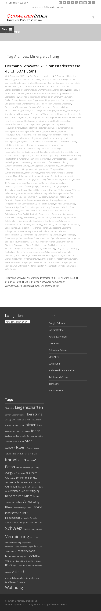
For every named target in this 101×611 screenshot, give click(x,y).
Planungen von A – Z (31, 197)
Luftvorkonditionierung (14, 172)
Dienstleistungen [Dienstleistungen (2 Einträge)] (32, 487)
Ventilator (58, 255)
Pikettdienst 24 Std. (13, 197)
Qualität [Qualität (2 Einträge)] (29, 561)
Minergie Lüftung (20, 176)
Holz (34, 134)
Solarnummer (11, 228)
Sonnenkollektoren (42, 238)
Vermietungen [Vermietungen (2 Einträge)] (33, 448)
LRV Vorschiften (39, 162)
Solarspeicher (11, 231)
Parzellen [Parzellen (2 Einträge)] (34, 518)
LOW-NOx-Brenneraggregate (55, 159)
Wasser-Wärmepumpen (67, 258)
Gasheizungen (73, 110)
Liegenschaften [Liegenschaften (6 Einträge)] (29, 407)
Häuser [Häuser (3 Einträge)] (9, 507)
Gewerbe (38, 76)
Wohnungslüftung (52, 266)
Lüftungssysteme (41, 169)
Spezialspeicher (74, 238)
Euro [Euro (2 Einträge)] (28, 431)
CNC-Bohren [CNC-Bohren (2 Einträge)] (23, 454)
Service (58, 203)
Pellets (30, 193)
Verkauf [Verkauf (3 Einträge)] (31, 460)
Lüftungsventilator (56, 169)
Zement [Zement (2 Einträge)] (34, 522)
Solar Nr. (65, 207)
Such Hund (54, 363)
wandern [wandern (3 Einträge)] (10, 447)
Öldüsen (45, 183)
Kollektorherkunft (51, 141)
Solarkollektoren (12, 224)
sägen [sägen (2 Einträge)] (15, 565)
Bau (31, 76)
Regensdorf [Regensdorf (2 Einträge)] (26, 543)
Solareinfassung (29, 217)
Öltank (24, 190)
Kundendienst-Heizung (71, 155)
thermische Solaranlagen (45, 252)
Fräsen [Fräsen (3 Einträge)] (38, 546)
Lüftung (26, 165)
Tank (58, 248)
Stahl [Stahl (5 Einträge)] (29, 440)
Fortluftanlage (36, 110)
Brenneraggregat (12, 89)
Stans (28, 245)
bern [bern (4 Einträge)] (24, 513)
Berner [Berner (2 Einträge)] (13, 561)
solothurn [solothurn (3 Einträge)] (31, 473)
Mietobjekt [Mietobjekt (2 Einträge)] (9, 408)
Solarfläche (71, 217)
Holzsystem (24, 138)
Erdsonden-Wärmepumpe (16, 107)
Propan (44, 197)
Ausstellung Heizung (40, 79)
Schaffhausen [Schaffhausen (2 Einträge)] (10, 582)
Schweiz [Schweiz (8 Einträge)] (13, 528)
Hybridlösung (26, 141)
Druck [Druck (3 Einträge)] (8, 565)
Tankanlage (73, 248)
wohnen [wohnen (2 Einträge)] (30, 420)
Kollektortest (10, 145)
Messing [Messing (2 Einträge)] (38, 565)
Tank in (64, 248)
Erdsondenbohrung (61, 107)
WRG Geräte (10, 269)
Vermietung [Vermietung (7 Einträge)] (17, 536)
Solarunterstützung (13, 234)
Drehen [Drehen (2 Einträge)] (8, 551)
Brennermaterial (45, 89)
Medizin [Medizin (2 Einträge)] (19, 467)
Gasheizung (61, 110)
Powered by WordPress (16, 604)
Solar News (55, 207)
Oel (52, 176)
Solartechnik (37, 231)
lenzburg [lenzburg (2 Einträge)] (9, 502)
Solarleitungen (60, 224)
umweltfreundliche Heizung (41, 255)
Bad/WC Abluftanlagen (59, 79)
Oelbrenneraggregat (64, 176)
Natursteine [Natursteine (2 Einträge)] (10, 478)
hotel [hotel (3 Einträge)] (36, 496)
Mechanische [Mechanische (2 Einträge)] (18, 436)
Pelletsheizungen (55, 193)
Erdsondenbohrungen (14, 110)
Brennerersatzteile (29, 89)
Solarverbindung (29, 234)
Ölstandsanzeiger (12, 190)
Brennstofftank (68, 93)
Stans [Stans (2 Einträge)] (24, 420)
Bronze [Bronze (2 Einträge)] (8, 573)
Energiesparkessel (13, 103)
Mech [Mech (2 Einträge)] (35, 478)
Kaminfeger (38, 141)
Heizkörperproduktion (71, 117)
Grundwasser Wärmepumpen (43, 114)
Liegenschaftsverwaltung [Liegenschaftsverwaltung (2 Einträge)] (15, 578)
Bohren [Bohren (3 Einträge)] (20, 477)
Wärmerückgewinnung (15, 258)
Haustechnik (75, 114)
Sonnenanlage (69, 234)
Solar (22, 207)
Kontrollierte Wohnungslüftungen (46, 155)
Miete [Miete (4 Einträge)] (28, 496)
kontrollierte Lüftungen (68, 152)
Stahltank (9, 245)
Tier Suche (54, 383)
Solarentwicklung (58, 217)
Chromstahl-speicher (28, 97)
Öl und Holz (67, 179)
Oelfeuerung (10, 179)
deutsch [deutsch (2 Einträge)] (37, 482)
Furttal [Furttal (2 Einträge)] (27, 436)
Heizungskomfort (29, 128)
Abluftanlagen (11, 79)
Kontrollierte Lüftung (48, 152)
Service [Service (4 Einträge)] (37, 507)
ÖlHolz (54, 186)
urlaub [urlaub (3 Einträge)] (15, 482)
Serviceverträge (12, 207)
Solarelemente (43, 217)
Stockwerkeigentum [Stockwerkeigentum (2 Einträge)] (22, 508)
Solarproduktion (25, 228)
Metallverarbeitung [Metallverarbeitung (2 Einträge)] (13, 543)
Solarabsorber (45, 214)
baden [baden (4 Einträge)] (35, 431)
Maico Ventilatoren (48, 172)
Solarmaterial (73, 224)
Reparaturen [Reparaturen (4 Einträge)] (14, 496)
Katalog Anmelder (58, 336)
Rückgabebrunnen (13, 203)
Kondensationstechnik (14, 152)
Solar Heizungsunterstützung (37, 207)
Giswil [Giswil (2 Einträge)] (40, 529)
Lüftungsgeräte (36, 165)
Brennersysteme (39, 93)
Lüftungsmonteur (12, 169)
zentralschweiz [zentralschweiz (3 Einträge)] (26, 551)
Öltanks (31, 190)
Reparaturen (20, 200)
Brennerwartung (54, 93)
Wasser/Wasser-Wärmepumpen (18, 262)
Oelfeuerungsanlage (25, 179)
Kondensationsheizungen (51, 148)
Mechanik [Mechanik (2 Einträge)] (34, 537)
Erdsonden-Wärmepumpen (40, 107)
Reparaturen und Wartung (38, 200)
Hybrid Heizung (55, 138)
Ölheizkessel (45, 186)
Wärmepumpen (70, 255)
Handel (46, 76)
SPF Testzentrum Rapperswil (17, 241)
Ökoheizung (40, 179)
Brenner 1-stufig (73, 83)
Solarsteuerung (24, 231)
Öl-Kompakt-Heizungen (15, 183)
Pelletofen (22, 193)
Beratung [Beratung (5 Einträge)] (35, 414)
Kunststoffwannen (26, 159)
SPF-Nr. (34, 241)
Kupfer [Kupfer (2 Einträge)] (21, 487)
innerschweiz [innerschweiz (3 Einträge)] (13, 513)
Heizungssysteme (58, 131)
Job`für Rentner (56, 329)
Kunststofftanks (11, 159)
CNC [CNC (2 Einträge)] (40, 522)
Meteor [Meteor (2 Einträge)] (31, 565)
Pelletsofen (68, 193)
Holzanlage (41, 134)
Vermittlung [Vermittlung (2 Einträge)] (19, 522)
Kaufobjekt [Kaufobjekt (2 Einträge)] (20, 561)
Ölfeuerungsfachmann (14, 186)
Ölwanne (53, 190)
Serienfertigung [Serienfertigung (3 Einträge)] (30, 491)
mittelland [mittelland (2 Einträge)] (17, 502)
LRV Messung (26, 162)
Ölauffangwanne (33, 183)
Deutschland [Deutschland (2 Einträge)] (18, 425)
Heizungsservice (12, 131)
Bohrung (51, 83)
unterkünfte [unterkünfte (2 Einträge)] (24, 482)
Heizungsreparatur (46, 128)
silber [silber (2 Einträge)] (41, 436)
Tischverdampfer (64, 252)
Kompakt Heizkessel (25, 145)
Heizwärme (26, 134)
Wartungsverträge (48, 258)
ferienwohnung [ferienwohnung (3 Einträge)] (14, 556)
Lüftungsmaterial (51, 165)
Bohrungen (60, 83)
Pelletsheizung (40, 193)
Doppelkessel (38, 100)
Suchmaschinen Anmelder (62, 370)
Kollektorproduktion (68, 141)
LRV (18, 162)
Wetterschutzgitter (36, 266)
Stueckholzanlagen (13, 248)
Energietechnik (28, 103)
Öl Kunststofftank (54, 179)
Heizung (21, 124)
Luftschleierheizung (13, 165)
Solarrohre (66, 228)
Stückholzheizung (39, 245)
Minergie (61, 172)
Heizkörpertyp (30, 121)
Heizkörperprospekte (14, 121)
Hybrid (45, 138)
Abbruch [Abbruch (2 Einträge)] (34, 436)
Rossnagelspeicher (58, 200)
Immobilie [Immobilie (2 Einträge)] (25, 518)
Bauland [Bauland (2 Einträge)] (8, 436)
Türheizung (10, 255)
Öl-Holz (76, 179)
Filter (27, 110)
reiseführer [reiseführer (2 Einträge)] (23, 565)
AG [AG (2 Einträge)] (6, 491)
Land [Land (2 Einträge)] (41, 487)
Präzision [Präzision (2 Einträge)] (9, 425)
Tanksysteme (28, 252)
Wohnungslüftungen (69, 266)
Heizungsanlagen (43, 124)
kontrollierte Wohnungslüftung (18, 155)
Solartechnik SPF (50, 231)
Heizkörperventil (45, 121)
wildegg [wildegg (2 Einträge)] (8, 420)
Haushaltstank (63, 114)
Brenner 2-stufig (12, 86)
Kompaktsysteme (56, 145)
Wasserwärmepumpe (42, 262)
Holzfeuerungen (54, 134)
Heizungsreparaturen (64, 128)
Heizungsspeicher (27, 131)
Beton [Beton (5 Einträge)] (10, 466)
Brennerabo (45, 86)
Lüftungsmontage (66, 165)
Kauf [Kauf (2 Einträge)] (26, 556)
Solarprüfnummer (40, 228)
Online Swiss (55, 343)
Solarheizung (38, 221)
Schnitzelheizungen (45, 203)
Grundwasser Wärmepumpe (17, 114)
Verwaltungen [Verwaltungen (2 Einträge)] (29, 467)
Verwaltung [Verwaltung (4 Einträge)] (31, 501)
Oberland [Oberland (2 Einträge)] (9, 522)
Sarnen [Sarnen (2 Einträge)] (8, 415)
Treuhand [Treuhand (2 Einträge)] (21, 582)
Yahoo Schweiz (56, 390)
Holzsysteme (35, 138)
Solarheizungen (51, 221)
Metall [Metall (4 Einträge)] (33, 556)
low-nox (38, 159)
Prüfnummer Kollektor (57, 197)
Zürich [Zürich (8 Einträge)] (18, 571)
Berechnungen (20, 83)
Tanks (19, 252)
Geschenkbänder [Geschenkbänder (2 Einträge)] (19, 415)
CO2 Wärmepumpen (63, 97)
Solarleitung (48, 224)
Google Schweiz (57, 323)
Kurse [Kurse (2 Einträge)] (14, 551)
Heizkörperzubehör (61, 121)
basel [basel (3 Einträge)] (40, 425)
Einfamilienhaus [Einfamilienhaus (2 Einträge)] (32, 578)
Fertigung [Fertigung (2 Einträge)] (37, 561)
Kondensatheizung (32, 148)
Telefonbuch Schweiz (60, 377)
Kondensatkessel (32, 152)
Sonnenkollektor (26, 238)
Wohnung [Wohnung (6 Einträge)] (14, 587)
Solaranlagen (67, 214)
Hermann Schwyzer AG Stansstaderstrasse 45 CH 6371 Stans (42, 68)
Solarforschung (11, 221)
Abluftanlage (71, 76)
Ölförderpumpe (32, 186)
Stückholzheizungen (56, 245)
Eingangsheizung (52, 100)
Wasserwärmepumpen (62, 262)
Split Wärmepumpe (64, 241)
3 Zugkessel (60, 76)
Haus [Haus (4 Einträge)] (33, 453)
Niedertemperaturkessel (39, 176)
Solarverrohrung (45, 234)
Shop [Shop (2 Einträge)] (37, 467)
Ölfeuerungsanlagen (58, 183)
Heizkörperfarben (53, 117)
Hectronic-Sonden (12, 117)
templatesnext (60, 604)
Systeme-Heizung (47, 248)
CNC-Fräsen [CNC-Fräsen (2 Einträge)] (16, 420)
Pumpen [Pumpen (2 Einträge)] (34, 529)
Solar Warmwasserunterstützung (50, 210)
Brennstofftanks (11, 97)
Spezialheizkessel (58, 238)
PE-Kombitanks (64, 190)
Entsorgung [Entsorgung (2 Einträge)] (20, 473)
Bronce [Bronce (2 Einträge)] (27, 522)
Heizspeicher (10, 124)
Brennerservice (59, 89)
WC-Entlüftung (20, 266)
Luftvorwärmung (32, 172)
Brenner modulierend (29, 86)
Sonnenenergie (11, 238)
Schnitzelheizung (29, 203)
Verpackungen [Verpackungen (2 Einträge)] (27, 547)
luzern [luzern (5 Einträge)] (21, 447)
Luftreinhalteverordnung (57, 162)
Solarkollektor (65, 221)
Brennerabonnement (60, 86)
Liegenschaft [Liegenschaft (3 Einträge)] (12, 517)
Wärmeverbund (32, 258)
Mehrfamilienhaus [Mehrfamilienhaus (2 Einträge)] (13, 547)
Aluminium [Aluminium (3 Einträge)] (11, 486)
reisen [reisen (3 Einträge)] (28, 477)
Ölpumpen (63, 186)
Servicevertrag (69, 203)
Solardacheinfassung (13, 217)
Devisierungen (25, 100)
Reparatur (9, 200)
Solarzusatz (57, 234)
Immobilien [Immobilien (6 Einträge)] (15, 459)
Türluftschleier (22, 255)
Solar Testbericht (27, 210)
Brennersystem (24, 93)
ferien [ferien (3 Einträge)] (26, 529)
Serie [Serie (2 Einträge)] (15, 454)
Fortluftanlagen (49, 110)
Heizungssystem (43, 131)
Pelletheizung (11, 193)
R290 (70, 197)
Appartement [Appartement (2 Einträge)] (11, 431)
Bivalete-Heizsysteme (37, 83)
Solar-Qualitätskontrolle (28, 214)
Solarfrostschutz (25, 221)
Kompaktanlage (41, 145)
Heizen (24, 117)
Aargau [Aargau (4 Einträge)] (10, 472)
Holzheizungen (11, 138)
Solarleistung (36, 224)
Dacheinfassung (11, 100)
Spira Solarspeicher (46, 241)
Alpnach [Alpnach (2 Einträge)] (37, 420)
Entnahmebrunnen (44, 103)
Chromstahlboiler (45, 97)
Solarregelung (55, 228)
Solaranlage (56, 214)
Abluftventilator (24, 79)
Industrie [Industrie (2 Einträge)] (9, 454)
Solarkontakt (25, 224)
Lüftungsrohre (27, 169)
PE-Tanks (75, 190)
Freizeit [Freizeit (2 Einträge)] (21, 441)
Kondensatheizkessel (14, 148)
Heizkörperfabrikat (37, 117)
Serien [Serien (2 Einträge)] (8, 482)
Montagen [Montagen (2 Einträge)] (21, 431)
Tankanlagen (10, 252)
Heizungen (30, 124)
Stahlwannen (19, 245)
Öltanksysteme (41, 190)
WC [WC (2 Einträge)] (31, 482)
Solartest (62, 231)
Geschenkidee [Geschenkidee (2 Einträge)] (11, 441)
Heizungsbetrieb (58, 124)
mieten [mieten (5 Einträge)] (30, 424)
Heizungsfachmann (13, 128)
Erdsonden (66, 103)
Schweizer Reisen (58, 350)
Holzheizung (67, 134)
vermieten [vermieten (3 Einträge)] (14, 491)
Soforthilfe (54, 356)
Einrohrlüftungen (68, 100)
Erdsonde (57, 103)
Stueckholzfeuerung (30, 248)
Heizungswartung (12, 134)
